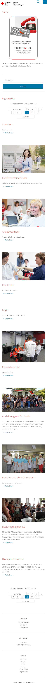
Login (5, 310)
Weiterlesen (9, 133)
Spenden (7, 124)
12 (37, 112)
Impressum (24, 672)
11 (32, 112)
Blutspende (24, 627)
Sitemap (23, 667)
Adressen (23, 659)
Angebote (23, 642)
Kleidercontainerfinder (14, 178)
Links (23, 664)
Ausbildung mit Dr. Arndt (16, 416)
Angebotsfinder (11, 231)
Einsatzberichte (10, 367)
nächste (25, 116)
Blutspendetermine (13, 559)
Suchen (23, 86)
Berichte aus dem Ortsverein (18, 477)
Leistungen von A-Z (23, 645)
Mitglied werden (23, 622)
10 (27, 112)
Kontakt (23, 662)
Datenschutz (23, 669)
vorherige (17, 109)
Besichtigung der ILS (13, 526)
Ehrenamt (23, 625)
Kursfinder (8, 285)
